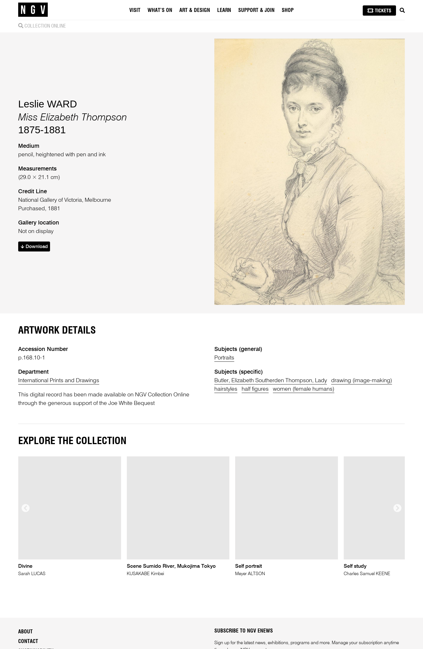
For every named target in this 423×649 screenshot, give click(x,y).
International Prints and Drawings (58, 381)
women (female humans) (303, 389)
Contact (28, 641)
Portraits (224, 358)
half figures (255, 389)
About (25, 632)
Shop (288, 10)
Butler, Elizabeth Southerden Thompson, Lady (270, 381)
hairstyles (225, 389)
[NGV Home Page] (33, 10)
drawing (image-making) (361, 381)
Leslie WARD (47, 103)
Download (34, 246)
